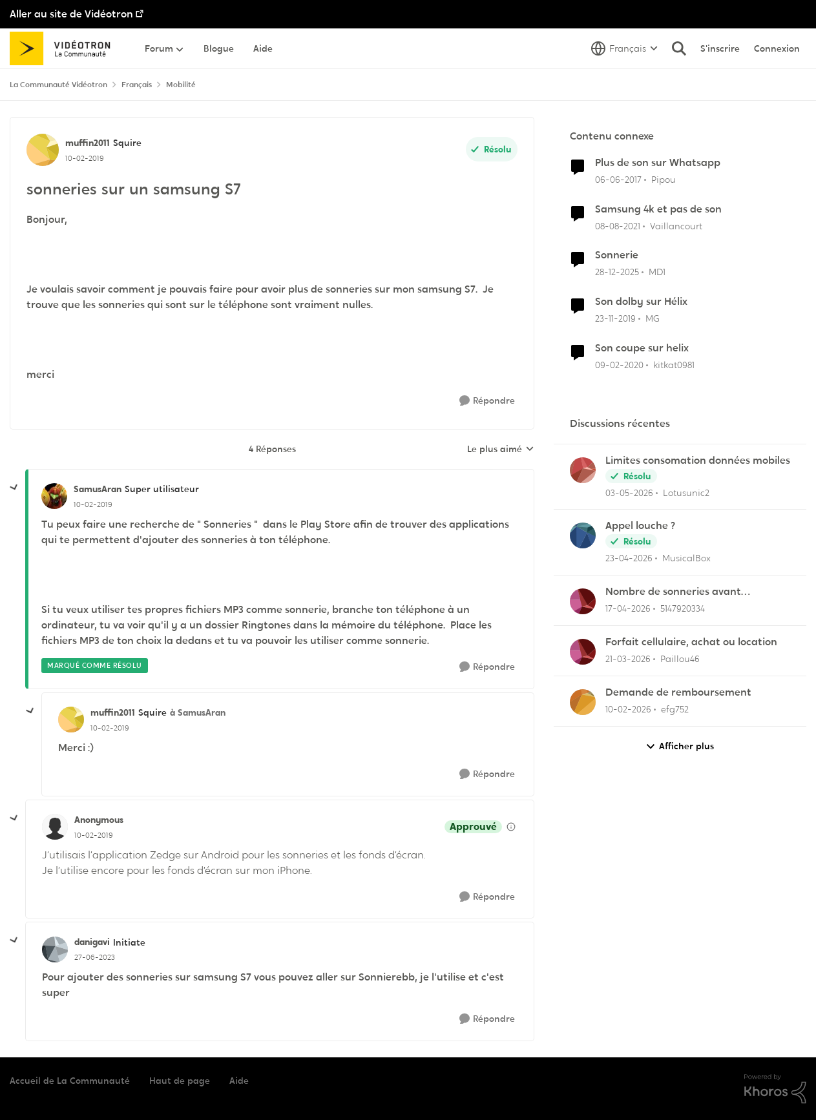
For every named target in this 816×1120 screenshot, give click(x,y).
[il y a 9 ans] (618, 180)
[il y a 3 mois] (629, 492)
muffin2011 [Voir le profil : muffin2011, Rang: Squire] (87, 143)
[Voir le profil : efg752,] (583, 702)
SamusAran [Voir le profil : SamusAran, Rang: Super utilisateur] (97, 489)
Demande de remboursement (678, 692)
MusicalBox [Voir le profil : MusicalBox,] (686, 558)
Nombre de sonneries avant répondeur (673, 592)
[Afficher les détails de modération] (511, 826)
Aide (239, 1080)
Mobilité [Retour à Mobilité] (181, 84)
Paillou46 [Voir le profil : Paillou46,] (680, 659)
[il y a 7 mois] (617, 272)
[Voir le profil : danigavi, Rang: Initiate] (55, 949)
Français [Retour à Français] (136, 84)
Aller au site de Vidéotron (71, 14)
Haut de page (179, 1080)
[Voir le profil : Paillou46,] (583, 652)
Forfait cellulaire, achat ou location (691, 642)
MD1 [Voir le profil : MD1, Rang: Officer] (657, 272)
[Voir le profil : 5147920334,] (583, 601)
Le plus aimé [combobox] (500, 449)
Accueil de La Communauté (70, 1080)
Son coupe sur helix (642, 348)
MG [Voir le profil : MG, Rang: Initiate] (652, 318)
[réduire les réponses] (14, 487)
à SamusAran (197, 712)
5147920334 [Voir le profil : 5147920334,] (682, 608)
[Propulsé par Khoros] (775, 1089)
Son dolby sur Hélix (641, 301)
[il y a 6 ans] (615, 319)
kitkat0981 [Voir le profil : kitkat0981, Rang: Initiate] (674, 365)
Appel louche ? (640, 525)
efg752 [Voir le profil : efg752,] (675, 709)
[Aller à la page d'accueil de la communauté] (64, 48)
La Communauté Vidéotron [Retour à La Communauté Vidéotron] (58, 84)
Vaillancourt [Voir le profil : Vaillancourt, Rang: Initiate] (676, 225)
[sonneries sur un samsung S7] (93, 504)
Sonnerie (616, 255)
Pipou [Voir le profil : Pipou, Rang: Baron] (663, 179)
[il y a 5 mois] (628, 709)
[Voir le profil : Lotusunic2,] (583, 470)
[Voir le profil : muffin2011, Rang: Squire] (42, 150)
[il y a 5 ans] (617, 226)
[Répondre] (487, 401)
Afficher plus (679, 746)
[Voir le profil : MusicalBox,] (583, 535)
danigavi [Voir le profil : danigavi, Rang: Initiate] (92, 942)
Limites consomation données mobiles (697, 460)
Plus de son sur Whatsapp (657, 162)
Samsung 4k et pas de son (658, 209)
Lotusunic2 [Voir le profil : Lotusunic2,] (686, 492)
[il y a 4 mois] (628, 659)
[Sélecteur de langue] (624, 48)
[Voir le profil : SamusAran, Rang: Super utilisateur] (54, 496)
